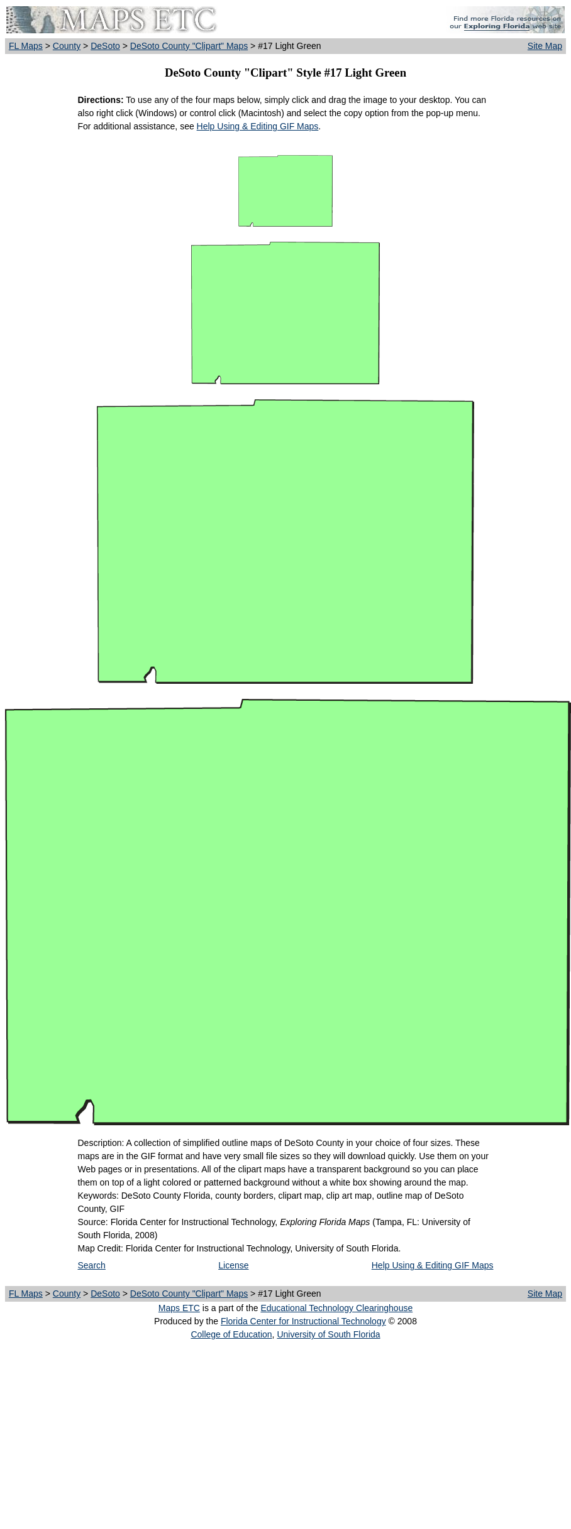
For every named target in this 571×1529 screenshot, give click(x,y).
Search (92, 1265)
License (233, 1265)
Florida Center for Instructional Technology (303, 1321)
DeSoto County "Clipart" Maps (189, 46)
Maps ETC (179, 1308)
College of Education (231, 1334)
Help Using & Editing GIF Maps (258, 126)
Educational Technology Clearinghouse (336, 1308)
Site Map (545, 46)
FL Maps (26, 46)
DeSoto (105, 46)
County (66, 46)
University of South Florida (328, 1334)
